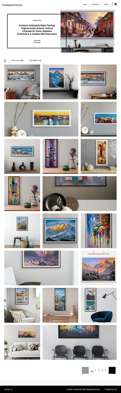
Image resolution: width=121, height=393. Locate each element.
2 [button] (107, 49)
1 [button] (105, 49)
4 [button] (112, 49)
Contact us (8, 389)
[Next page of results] (112, 370)
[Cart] (115, 4)
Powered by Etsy (111, 389)
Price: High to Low (35, 60)
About (106, 4)
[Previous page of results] (85, 370)
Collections (95, 4)
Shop (85, 4)
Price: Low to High (18, 60)
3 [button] (109, 49)
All (5, 60)
